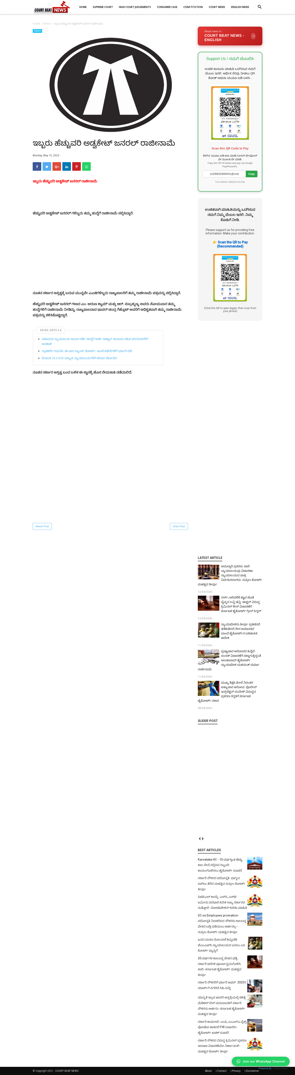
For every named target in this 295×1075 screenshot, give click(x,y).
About (208, 1070)
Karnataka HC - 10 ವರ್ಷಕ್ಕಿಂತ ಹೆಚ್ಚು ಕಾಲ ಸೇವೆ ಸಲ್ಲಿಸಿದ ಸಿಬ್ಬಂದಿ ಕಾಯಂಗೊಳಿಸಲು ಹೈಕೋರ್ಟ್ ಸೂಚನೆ (220, 865)
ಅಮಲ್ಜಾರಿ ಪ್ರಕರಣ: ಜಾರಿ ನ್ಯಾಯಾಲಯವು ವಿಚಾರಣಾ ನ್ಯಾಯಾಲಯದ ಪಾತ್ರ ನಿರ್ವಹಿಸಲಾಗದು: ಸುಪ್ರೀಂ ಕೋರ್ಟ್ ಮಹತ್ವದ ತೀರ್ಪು (230, 575)
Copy (251, 173)
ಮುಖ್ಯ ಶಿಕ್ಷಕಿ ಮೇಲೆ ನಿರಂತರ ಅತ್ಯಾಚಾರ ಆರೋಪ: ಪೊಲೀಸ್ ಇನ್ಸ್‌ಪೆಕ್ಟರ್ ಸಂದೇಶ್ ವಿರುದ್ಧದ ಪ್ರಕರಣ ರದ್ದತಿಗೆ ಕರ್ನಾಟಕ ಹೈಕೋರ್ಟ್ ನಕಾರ (227, 691)
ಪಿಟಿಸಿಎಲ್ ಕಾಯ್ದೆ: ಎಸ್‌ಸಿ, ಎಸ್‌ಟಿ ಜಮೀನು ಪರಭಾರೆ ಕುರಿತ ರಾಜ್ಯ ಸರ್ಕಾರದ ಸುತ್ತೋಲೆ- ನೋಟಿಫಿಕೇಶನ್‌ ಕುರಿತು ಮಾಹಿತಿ (222, 902)
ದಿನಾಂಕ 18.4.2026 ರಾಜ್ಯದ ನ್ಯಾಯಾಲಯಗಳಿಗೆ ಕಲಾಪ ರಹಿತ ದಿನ (79, 358)
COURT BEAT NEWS (66, 1070)
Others (37, 31)
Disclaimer (252, 1070)
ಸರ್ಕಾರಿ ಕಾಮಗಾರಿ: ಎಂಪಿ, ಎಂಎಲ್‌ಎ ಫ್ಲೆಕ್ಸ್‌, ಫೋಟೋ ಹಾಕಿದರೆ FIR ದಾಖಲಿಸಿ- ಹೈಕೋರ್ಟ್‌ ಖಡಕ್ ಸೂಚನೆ (222, 1027)
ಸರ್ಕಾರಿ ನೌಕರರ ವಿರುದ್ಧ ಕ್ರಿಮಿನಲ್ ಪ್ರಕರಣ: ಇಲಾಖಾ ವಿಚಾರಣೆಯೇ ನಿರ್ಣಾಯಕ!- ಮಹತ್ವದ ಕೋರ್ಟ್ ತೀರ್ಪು (222, 1046)
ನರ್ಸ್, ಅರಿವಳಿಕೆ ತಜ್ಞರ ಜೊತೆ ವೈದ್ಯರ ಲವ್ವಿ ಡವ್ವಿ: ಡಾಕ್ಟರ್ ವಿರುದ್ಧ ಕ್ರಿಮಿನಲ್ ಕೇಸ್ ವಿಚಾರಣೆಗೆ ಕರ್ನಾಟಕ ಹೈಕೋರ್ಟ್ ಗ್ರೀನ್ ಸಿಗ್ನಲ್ (241, 604)
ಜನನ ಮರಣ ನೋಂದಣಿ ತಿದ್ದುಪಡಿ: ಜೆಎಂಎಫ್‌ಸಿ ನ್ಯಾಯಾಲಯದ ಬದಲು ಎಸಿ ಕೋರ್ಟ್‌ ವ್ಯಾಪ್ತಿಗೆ (221, 945)
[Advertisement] (111, 256)
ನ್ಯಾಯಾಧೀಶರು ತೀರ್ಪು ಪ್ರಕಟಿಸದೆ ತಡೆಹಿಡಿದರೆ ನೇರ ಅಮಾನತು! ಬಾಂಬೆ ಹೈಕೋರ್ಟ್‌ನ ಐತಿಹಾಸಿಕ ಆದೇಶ (240, 631)
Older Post (179, 526)
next (202, 838)
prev (199, 838)
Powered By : (273, 1068)
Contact (222, 1070)
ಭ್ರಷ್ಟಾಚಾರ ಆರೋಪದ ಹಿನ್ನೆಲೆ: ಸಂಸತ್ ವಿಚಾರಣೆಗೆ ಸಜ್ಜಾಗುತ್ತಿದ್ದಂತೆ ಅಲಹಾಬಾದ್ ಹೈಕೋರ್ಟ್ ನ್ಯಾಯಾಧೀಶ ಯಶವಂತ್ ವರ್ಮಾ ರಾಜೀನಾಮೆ (229, 660)
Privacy (236, 1070)
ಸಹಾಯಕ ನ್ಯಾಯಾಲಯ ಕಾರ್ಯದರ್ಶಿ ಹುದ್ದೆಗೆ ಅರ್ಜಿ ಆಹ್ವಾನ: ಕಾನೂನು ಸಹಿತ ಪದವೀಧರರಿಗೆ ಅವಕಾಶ (95, 341)
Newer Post (42, 526)
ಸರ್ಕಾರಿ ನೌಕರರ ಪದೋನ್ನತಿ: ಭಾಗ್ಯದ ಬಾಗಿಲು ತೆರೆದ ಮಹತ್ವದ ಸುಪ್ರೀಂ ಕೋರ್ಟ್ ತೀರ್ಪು (221, 883)
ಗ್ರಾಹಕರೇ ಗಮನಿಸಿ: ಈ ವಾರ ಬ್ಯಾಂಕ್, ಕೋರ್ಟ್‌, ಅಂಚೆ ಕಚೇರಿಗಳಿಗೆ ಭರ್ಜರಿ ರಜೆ (87, 351)
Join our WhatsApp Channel (261, 1061)
